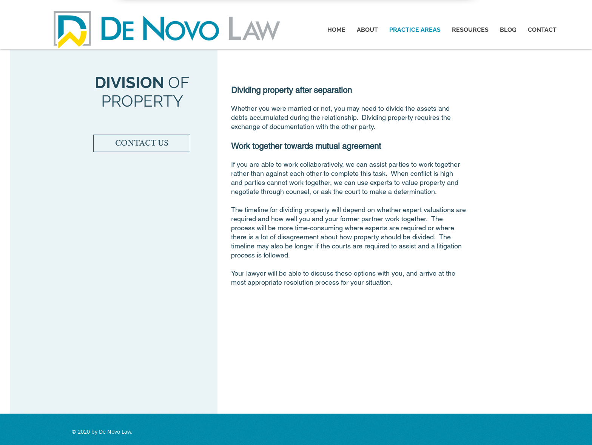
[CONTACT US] (141, 143)
